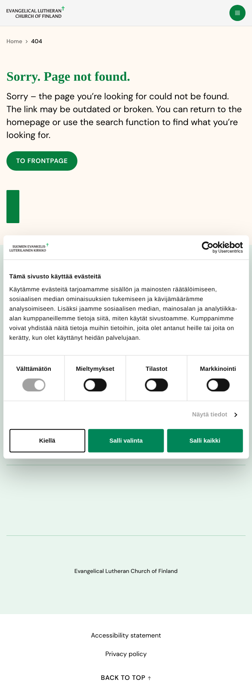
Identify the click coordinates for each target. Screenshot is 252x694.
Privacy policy (126, 654)
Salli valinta (126, 440)
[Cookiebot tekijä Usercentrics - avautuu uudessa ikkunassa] (207, 247)
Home (14, 41)
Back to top (126, 677)
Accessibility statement (126, 635)
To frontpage (42, 161)
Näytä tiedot (209, 414)
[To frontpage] (35, 12)
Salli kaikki (205, 440)
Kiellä (47, 440)
